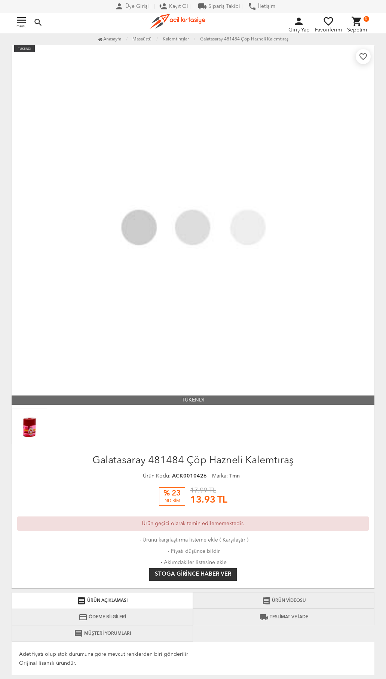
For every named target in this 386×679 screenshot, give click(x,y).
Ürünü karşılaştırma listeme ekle (178, 540)
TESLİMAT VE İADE (284, 617)
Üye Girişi (132, 6)
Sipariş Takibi (219, 6)
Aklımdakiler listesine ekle (193, 562)
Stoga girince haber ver (193, 574)
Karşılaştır (234, 540)
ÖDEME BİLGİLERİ (102, 617)
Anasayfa (109, 39)
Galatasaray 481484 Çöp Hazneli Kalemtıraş (244, 39)
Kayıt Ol (173, 6)
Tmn (234, 476)
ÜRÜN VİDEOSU (284, 600)
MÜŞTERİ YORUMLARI (102, 633)
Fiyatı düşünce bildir (193, 551)
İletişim (261, 6)
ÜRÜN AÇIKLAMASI (102, 600)
